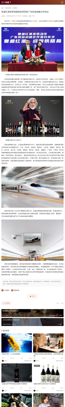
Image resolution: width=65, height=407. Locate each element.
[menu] (62, 2)
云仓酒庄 (34, 21)
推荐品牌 (5, 365)
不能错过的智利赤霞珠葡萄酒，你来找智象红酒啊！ (48, 355)
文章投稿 (24, 16)
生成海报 (6, 303)
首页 (2, 8)
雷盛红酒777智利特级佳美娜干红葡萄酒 (14, 384)
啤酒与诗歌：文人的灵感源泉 (11, 354)
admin (3, 16)
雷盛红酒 (15, 21)
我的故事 (37, 336)
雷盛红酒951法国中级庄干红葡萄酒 (45, 384)
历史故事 (5, 336)
